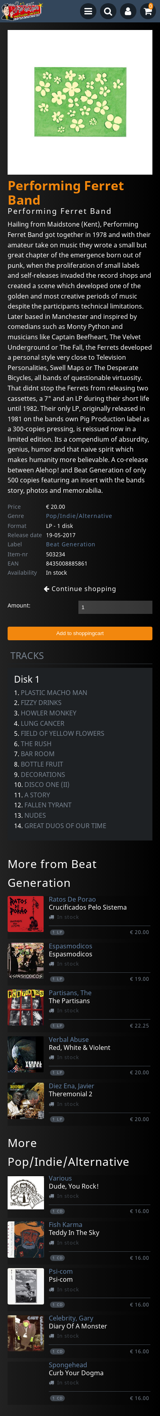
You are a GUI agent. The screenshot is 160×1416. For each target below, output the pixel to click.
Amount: (19, 605)
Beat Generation (71, 544)
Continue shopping (80, 588)
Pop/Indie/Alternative (79, 516)
